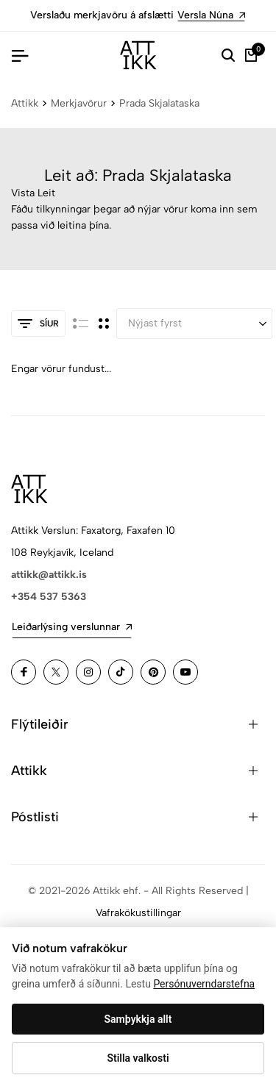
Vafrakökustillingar (138, 913)
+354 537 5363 (48, 596)
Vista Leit (33, 193)
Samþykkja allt (138, 1019)
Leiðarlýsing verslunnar (72, 627)
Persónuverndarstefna (204, 984)
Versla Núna (211, 15)
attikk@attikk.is (49, 574)
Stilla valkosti (138, 1058)
